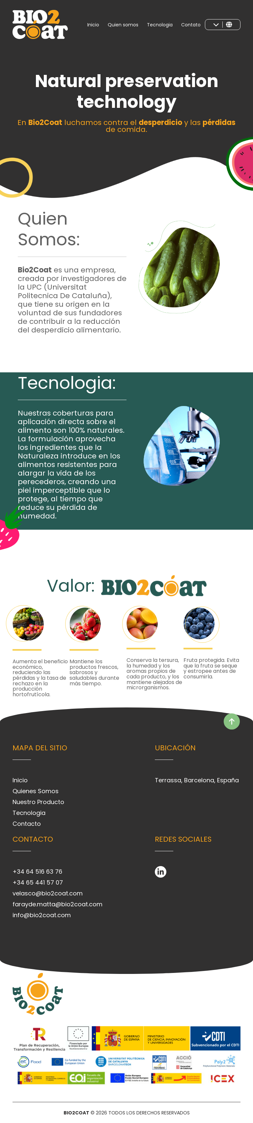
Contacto (27, 824)
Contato (191, 24)
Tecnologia (160, 24)
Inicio (93, 24)
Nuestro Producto (38, 802)
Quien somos (123, 24)
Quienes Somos (36, 791)
